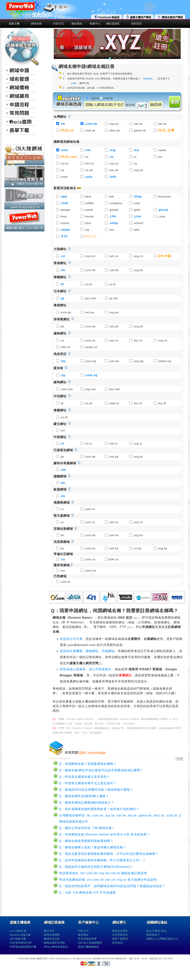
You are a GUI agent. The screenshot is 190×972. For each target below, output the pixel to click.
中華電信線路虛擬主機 (23, 946)
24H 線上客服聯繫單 (90, 942)
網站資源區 (113, 23)
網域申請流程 (52, 938)
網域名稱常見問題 (54, 942)
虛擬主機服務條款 (88, 946)
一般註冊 (94, 98)
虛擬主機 (14, 23)
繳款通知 (76, 23)
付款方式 (58, 23)
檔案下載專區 (120, 938)
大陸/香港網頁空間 (21, 942)
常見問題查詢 (120, 934)
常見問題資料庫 (87, 938)
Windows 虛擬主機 (20, 934)
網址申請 (49, 930)
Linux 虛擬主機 (18, 930)
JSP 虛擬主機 (18, 938)
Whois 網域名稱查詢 (56, 946)
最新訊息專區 (120, 930)
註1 (136, 618)
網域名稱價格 (52, 934)
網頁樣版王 (153, 934)
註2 (129, 627)
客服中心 (95, 23)
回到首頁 (136, 23)
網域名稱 (36, 23)
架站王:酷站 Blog (156, 930)
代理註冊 (108, 98)
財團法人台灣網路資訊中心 (162, 938)
